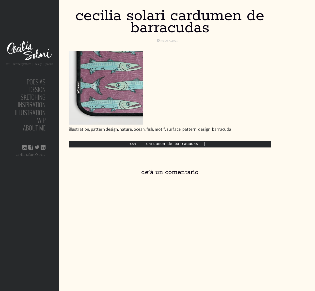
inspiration (32, 104)
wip (41, 120)
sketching (33, 96)
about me (34, 127)
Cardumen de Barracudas (172, 144)
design (37, 89)
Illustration (30, 112)
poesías (36, 81)
